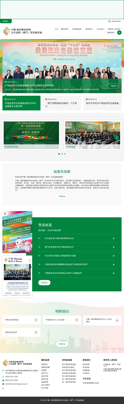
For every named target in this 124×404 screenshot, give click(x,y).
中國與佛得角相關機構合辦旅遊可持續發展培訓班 (66, 264)
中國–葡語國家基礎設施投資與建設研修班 (112, 370)
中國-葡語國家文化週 (91, 383)
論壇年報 (44, 379)
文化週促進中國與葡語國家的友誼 (59, 238)
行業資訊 (86, 373)
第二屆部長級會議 (69, 379)
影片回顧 (44, 388)
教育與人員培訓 (115, 29)
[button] (7, 137)
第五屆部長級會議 (69, 370)
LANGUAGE (115, 21)
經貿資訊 (89, 29)
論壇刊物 (44, 376)
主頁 (56, 29)
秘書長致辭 (45, 367)
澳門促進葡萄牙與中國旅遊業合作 (59, 247)
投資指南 (86, 367)
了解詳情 (113, 86)
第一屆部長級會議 (69, 382)
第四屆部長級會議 (69, 373)
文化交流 (101, 29)
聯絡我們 (110, 33)
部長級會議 (77, 29)
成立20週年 (45, 385)
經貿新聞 (86, 364)
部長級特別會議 (68, 367)
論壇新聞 (44, 382)
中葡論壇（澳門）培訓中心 (111, 365)
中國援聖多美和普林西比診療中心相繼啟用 (63, 273)
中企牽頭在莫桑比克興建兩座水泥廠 (60, 256)
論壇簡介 (44, 364)
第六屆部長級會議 (12, 147)
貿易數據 (86, 370)
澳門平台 (44, 373)
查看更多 (62, 196)
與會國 (43, 370)
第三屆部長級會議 (69, 376)
